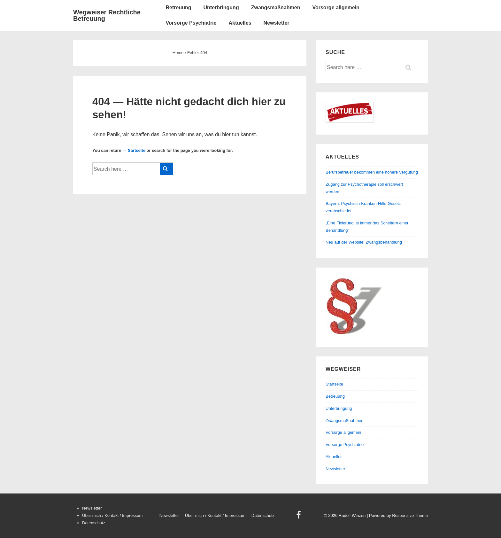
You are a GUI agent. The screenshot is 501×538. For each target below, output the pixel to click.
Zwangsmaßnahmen (275, 7)
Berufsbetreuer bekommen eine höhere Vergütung (372, 172)
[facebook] (299, 517)
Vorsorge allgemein (335, 7)
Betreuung (178, 7)
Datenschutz (93, 522)
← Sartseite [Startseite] (133, 150)
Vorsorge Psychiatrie (191, 23)
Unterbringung (221, 7)
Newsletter (276, 23)
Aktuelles (239, 23)
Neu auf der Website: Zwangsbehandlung (364, 242)
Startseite (334, 384)
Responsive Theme (410, 515)
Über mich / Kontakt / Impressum (112, 515)
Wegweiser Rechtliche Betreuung (107, 15)
